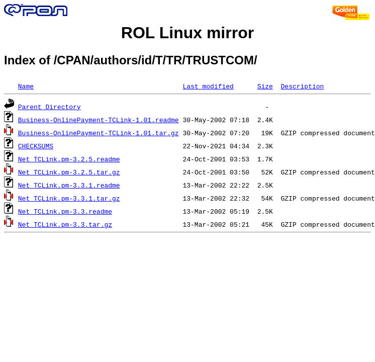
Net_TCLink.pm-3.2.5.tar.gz (69, 171)
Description (302, 85)
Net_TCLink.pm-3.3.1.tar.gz (69, 198)
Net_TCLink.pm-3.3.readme (65, 211)
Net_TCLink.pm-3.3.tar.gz (65, 224)
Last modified (207, 85)
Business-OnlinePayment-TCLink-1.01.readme (98, 119)
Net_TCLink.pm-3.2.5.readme (69, 158)
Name (26, 85)
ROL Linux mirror (187, 33)
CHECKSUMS (35, 145)
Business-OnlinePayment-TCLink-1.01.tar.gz (98, 132)
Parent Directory (49, 106)
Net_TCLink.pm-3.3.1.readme (69, 185)
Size (265, 85)
